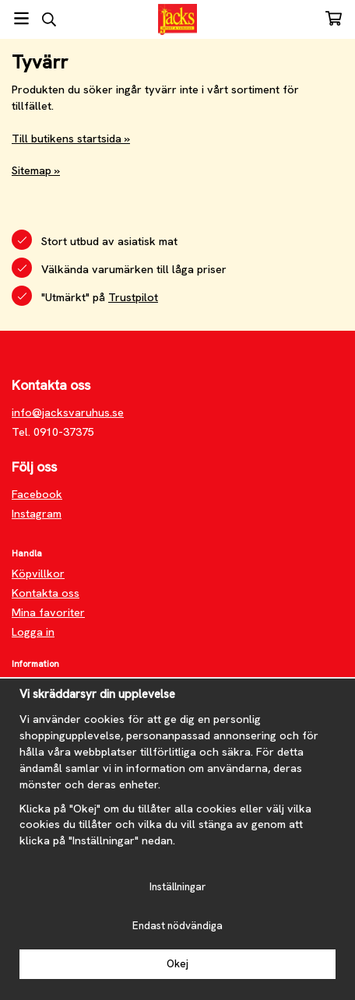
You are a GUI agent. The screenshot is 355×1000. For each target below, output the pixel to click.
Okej (177, 963)
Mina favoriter (48, 612)
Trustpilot (133, 297)
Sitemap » (36, 170)
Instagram (37, 514)
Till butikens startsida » (71, 139)
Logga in (33, 632)
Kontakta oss (45, 593)
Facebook (37, 494)
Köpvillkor (38, 574)
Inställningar (177, 886)
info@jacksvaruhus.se (68, 412)
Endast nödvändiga (177, 925)
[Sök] (48, 19)
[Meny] (21, 18)
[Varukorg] (333, 18)
